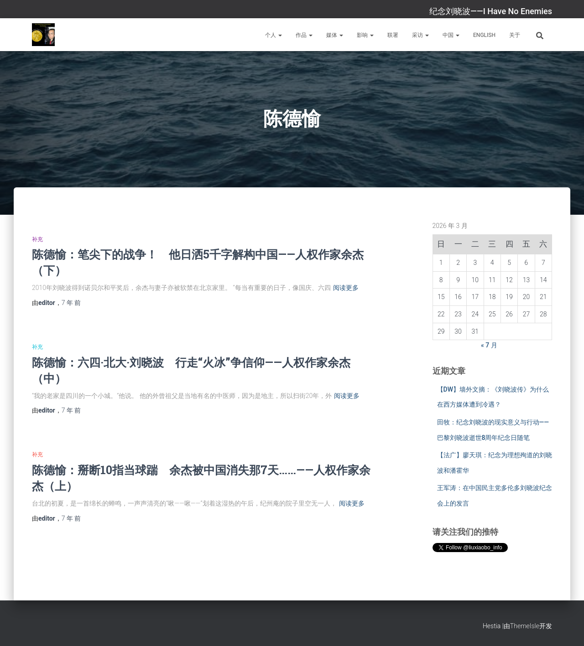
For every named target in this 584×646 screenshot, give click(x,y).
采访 (420, 35)
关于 (514, 35)
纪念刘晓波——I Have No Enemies (490, 11)
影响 (365, 35)
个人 (273, 35)
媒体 (334, 35)
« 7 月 (489, 345)
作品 (304, 35)
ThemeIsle (524, 626)
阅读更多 (346, 287)
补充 (37, 239)
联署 (392, 35)
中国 (451, 35)
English (484, 35)
